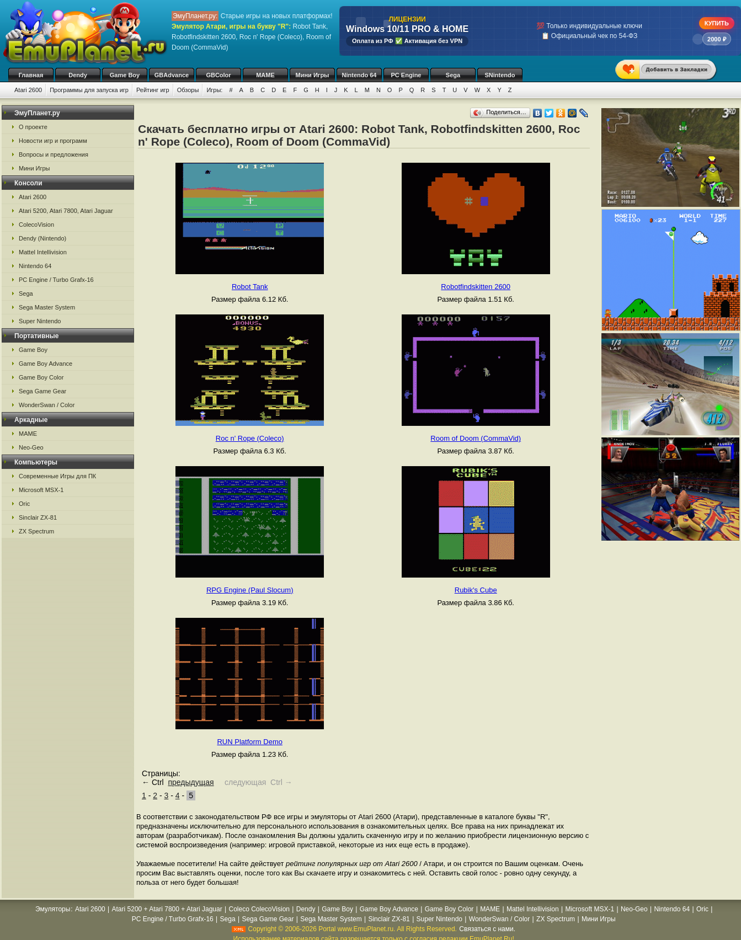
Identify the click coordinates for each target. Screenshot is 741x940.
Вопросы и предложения (53, 154)
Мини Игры (312, 75)
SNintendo (500, 75)
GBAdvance (171, 75)
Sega (453, 75)
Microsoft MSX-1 (41, 490)
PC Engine (406, 75)
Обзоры (188, 90)
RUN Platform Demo (249, 742)
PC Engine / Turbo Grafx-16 (56, 279)
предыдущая (191, 782)
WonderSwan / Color (46, 405)
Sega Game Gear (42, 391)
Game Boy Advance (45, 363)
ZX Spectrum (36, 531)
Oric (24, 503)
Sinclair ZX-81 (38, 517)
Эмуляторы (52, 909)
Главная (31, 75)
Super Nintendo (40, 321)
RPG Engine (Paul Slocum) (250, 590)
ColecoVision (36, 224)
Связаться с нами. (487, 929)
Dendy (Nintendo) (42, 238)
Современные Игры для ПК (57, 476)
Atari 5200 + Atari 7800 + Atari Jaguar (167, 909)
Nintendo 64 (359, 75)
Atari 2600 (28, 90)
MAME (265, 75)
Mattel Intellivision (43, 252)
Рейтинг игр (152, 90)
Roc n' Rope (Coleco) (250, 438)
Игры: (214, 90)
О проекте (33, 127)
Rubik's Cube (476, 590)
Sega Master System (47, 307)
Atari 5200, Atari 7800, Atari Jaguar (66, 210)
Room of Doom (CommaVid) (475, 438)
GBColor (218, 75)
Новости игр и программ (53, 140)
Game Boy (125, 75)
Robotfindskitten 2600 (475, 286)
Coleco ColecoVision (259, 909)
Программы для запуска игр (89, 90)
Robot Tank (250, 286)
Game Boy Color (41, 377)
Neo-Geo (31, 447)
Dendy (77, 75)
